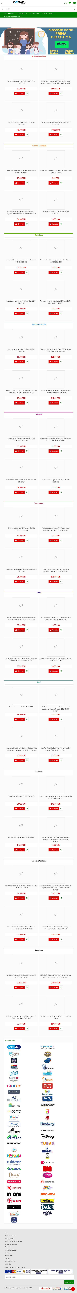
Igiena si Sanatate (39, 324)
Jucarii (39, 593)
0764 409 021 (10, 13)
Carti (39, 682)
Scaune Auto (39, 503)
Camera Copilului (39, 146)
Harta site (8, 1247)
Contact (7, 1258)
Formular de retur (10, 1261)
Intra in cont (8, 1256)
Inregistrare (8, 1253)
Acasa (6, 1233)
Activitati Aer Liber (39, 56)
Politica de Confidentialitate (13, 1241)
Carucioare (39, 235)
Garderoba (39, 771)
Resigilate (39, 950)
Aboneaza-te (69, 1282)
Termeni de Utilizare (11, 1244)
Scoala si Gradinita (39, 861)
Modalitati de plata (10, 1250)
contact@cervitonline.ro (13, 16)
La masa (39, 414)
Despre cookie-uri (10, 1236)
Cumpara (19, 93)
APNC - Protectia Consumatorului (15, 1267)
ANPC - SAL (8, 1264)
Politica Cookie (9, 1238)
